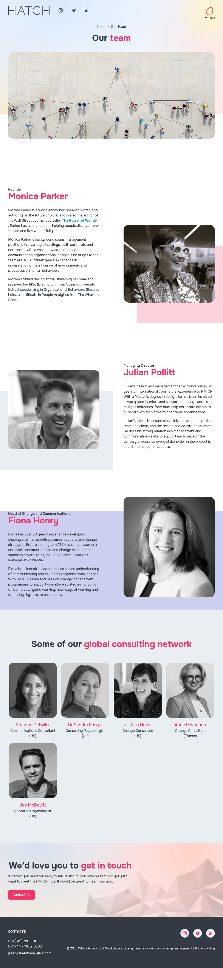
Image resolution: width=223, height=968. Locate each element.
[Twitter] (73, 10)
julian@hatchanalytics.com (29, 953)
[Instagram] (60, 10)
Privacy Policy (205, 948)
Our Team (118, 26)
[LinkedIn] (86, 10)
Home (102, 26)
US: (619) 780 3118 (22, 941)
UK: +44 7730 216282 (25, 946)
